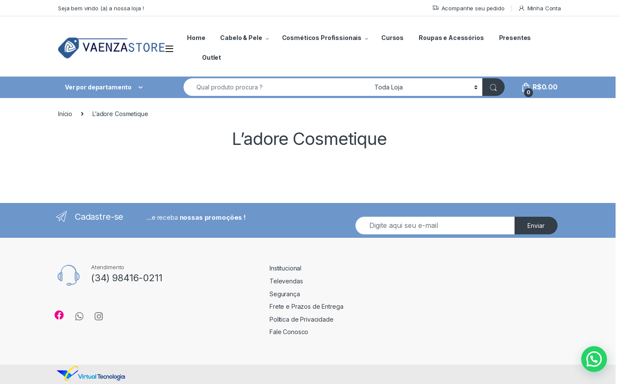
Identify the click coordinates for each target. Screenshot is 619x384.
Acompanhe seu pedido (468, 8)
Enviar (536, 225)
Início (65, 113)
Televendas (286, 281)
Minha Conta (539, 8)
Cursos (392, 37)
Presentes (515, 37)
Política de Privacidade (302, 319)
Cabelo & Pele (241, 37)
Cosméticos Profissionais (322, 37)
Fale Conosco (289, 331)
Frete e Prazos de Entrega (306, 306)
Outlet (211, 57)
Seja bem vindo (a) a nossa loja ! (101, 8)
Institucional (285, 268)
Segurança (285, 294)
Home (196, 37)
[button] (594, 359)
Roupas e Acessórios (451, 37)
